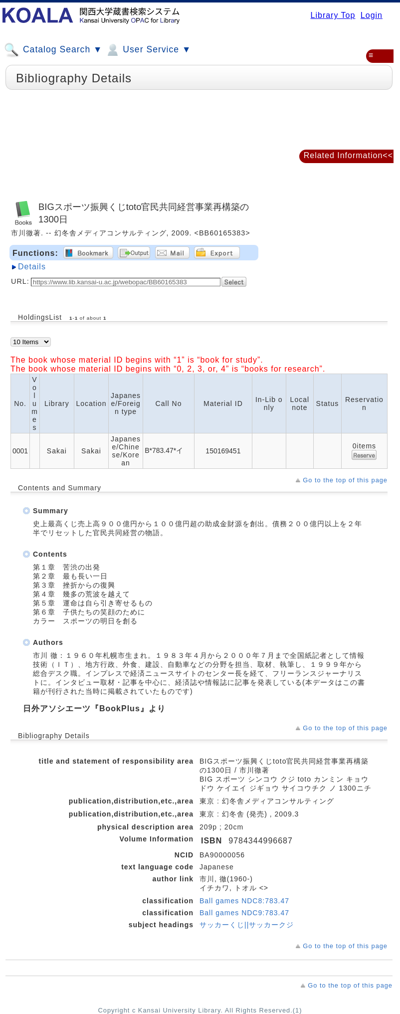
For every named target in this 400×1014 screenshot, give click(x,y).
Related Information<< (348, 155)
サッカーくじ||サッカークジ (247, 925)
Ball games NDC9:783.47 (244, 913)
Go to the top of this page (345, 480)
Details (32, 266)
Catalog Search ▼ (53, 49)
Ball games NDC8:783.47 (244, 901)
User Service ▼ (148, 49)
